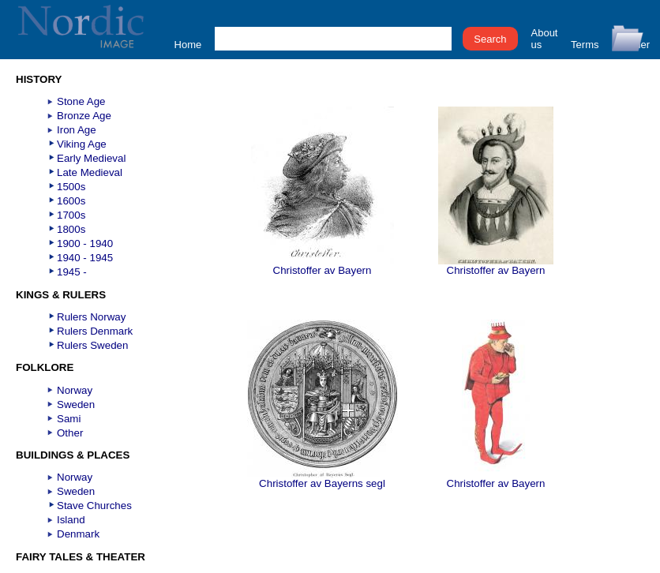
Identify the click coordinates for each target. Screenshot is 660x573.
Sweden (76, 404)
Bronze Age (84, 116)
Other (70, 433)
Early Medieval (91, 158)
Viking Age (82, 144)
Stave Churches (94, 505)
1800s (71, 229)
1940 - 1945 (85, 258)
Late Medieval (89, 172)
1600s (71, 201)
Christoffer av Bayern (322, 265)
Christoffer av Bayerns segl (322, 478)
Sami (69, 419)
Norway (74, 390)
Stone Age (81, 101)
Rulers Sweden (92, 345)
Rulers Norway (91, 317)
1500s (71, 187)
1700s (71, 215)
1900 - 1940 (85, 243)
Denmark (78, 534)
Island (71, 520)
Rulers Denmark (95, 331)
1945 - (72, 272)
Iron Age (76, 130)
